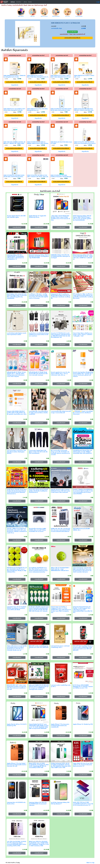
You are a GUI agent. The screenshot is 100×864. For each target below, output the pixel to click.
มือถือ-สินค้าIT (21, 16)
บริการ (25, 2)
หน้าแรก (13, 2)
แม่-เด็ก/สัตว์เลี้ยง (79, 16)
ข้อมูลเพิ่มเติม (14, 85)
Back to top (90, 863)
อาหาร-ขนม (67, 16)
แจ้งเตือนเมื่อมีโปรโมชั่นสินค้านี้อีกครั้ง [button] (72, 38)
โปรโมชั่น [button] (18, 2)
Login (98, 2)
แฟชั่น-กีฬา (32, 16)
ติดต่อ (30, 2)
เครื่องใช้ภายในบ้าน (55, 16)
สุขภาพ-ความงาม (44, 16)
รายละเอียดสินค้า (17, 227)
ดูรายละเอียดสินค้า (72, 32)
